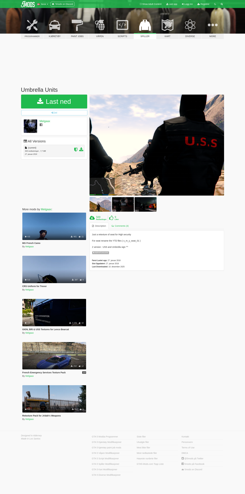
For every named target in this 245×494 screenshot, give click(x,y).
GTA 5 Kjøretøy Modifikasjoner (107, 442)
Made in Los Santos (30, 438)
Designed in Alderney (31, 435)
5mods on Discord (192, 469)
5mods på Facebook (193, 464)
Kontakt (185, 436)
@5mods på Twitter (192, 458)
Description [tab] (99, 226)
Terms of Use (188, 447)
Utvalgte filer (143, 442)
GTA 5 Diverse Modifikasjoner (106, 475)
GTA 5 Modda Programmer (105, 436)
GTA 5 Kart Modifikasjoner (104, 469)
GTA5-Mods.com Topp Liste (150, 464)
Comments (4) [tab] (120, 226)
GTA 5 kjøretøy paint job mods (106, 447)
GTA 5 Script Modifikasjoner (105, 458)
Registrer (204, 4)
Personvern (187, 442)
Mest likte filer (143, 447)
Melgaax (45, 121)
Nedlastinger (101, 219)
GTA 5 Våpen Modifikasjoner (106, 453)
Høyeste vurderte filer (147, 458)
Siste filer (141, 436)
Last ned (54, 101)
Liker (117, 219)
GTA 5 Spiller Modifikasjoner (105, 464)
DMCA (185, 453)
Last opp (171, 4)
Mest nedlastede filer (147, 453)
